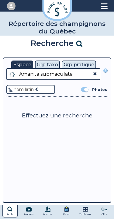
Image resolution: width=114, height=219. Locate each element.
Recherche (57, 43)
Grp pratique (79, 65)
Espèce (22, 65)
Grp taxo (47, 65)
